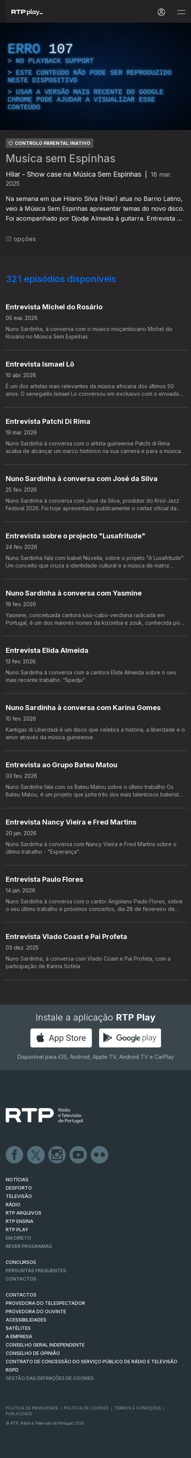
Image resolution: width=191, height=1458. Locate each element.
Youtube (78, 1155)
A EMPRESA (19, 1336)
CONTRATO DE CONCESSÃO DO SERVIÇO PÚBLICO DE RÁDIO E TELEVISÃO (91, 1361)
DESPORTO (19, 1188)
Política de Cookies (86, 1408)
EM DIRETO (18, 1238)
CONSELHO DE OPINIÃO (33, 1353)
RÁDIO (13, 1204)
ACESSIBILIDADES (26, 1320)
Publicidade (19, 1413)
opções (21, 239)
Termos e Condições (137, 1408)
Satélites (18, 1328)
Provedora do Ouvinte (36, 1311)
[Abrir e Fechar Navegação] (181, 12)
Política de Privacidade (32, 1408)
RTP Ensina (19, 1221)
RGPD (12, 1370)
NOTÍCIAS (17, 1179)
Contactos (21, 1279)
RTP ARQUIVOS (23, 1213)
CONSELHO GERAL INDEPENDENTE (45, 1345)
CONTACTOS (21, 1295)
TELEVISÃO (19, 1196)
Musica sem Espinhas (60, 158)
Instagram (57, 1155)
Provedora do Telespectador (45, 1303)
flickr (100, 1155)
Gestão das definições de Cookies (50, 1378)
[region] (95, 76)
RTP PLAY (17, 1229)
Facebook (15, 1155)
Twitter (36, 1155)
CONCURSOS (21, 1262)
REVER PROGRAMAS (29, 1246)
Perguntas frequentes (36, 1270)
